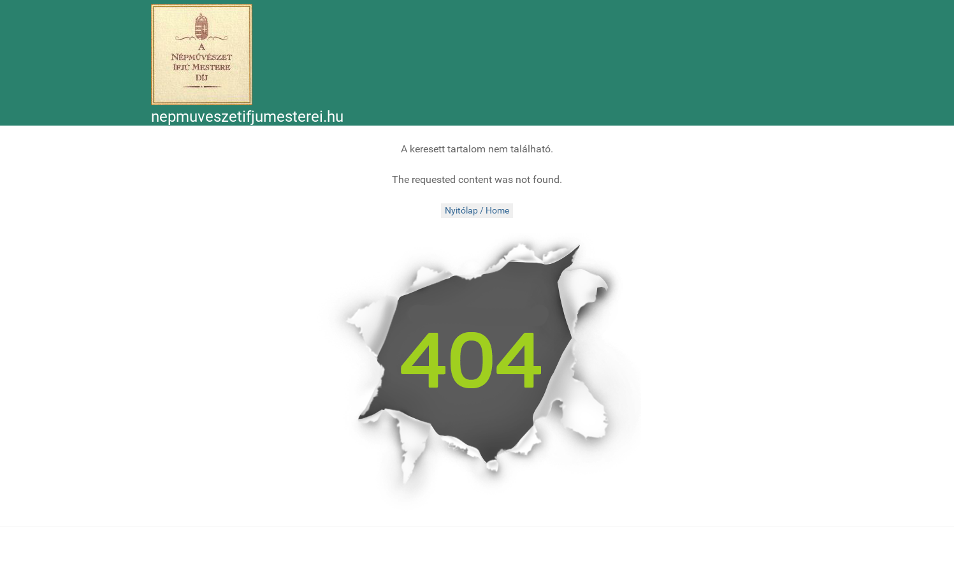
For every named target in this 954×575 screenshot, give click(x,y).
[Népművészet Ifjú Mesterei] (201, 54)
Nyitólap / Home (477, 210)
